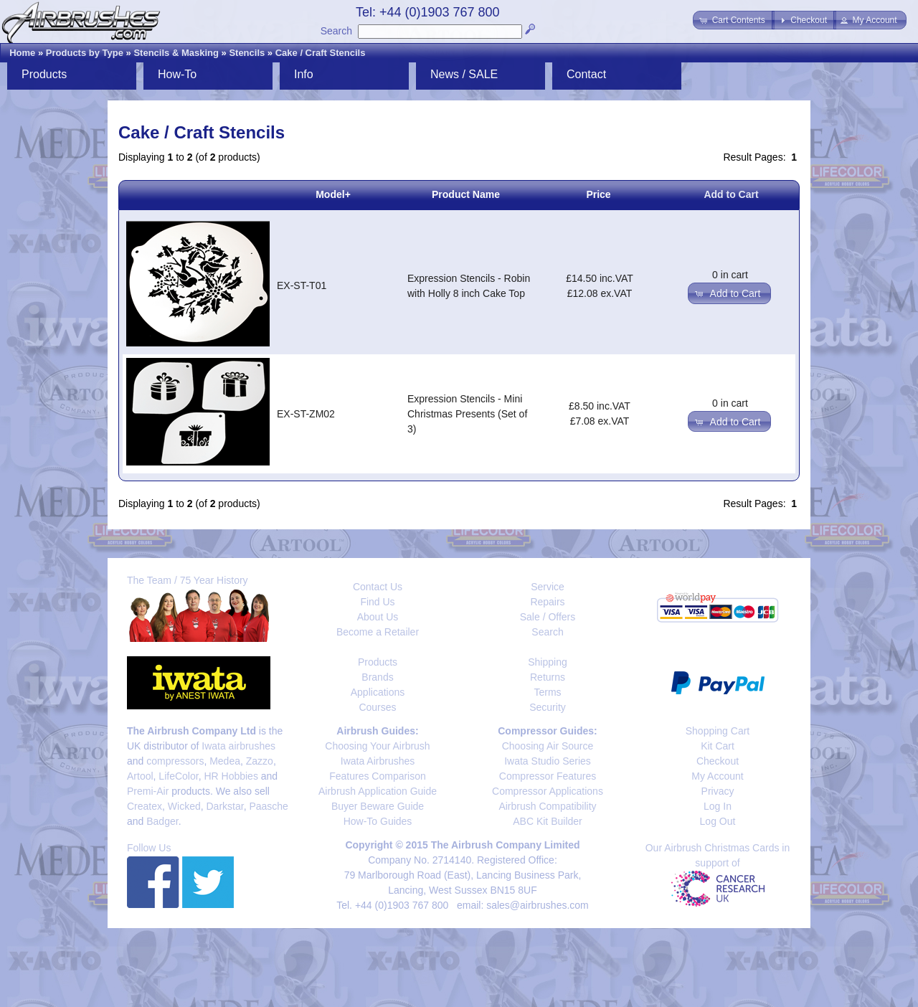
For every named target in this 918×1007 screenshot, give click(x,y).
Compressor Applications (547, 791)
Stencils (247, 52)
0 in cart (730, 274)
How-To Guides (378, 821)
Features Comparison (377, 776)
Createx (144, 806)
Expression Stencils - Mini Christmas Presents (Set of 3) (467, 414)
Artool (140, 776)
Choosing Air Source (548, 746)
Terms (547, 692)
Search (336, 31)
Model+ (333, 194)
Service (547, 586)
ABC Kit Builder (547, 821)
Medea (224, 761)
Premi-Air (148, 791)
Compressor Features (547, 776)
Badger (162, 821)
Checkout (717, 761)
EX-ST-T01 (301, 285)
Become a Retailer (377, 632)
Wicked (184, 806)
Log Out (718, 821)
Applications (378, 692)
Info (303, 74)
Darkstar (225, 806)
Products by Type (84, 52)
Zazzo (259, 761)
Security (547, 707)
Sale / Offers (548, 617)
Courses (377, 707)
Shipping (547, 662)
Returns (547, 677)
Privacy (717, 791)
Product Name (466, 194)
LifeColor (178, 776)
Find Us (377, 601)
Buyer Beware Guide (377, 806)
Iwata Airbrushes (378, 761)
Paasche (268, 806)
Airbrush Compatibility (547, 806)
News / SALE (464, 74)
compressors (175, 761)
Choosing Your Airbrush (377, 746)
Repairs (547, 601)
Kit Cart (717, 746)
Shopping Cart (718, 731)
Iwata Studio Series (547, 761)
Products (44, 74)
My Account (717, 776)
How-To (177, 74)
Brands (377, 677)
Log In (718, 806)
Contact (586, 74)
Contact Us (377, 586)
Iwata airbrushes (238, 746)
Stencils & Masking (175, 52)
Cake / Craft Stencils (320, 52)
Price (598, 194)
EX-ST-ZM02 (306, 414)
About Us (378, 617)
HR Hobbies (230, 776)
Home (22, 52)
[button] (733, 20)
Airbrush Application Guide (377, 791)
